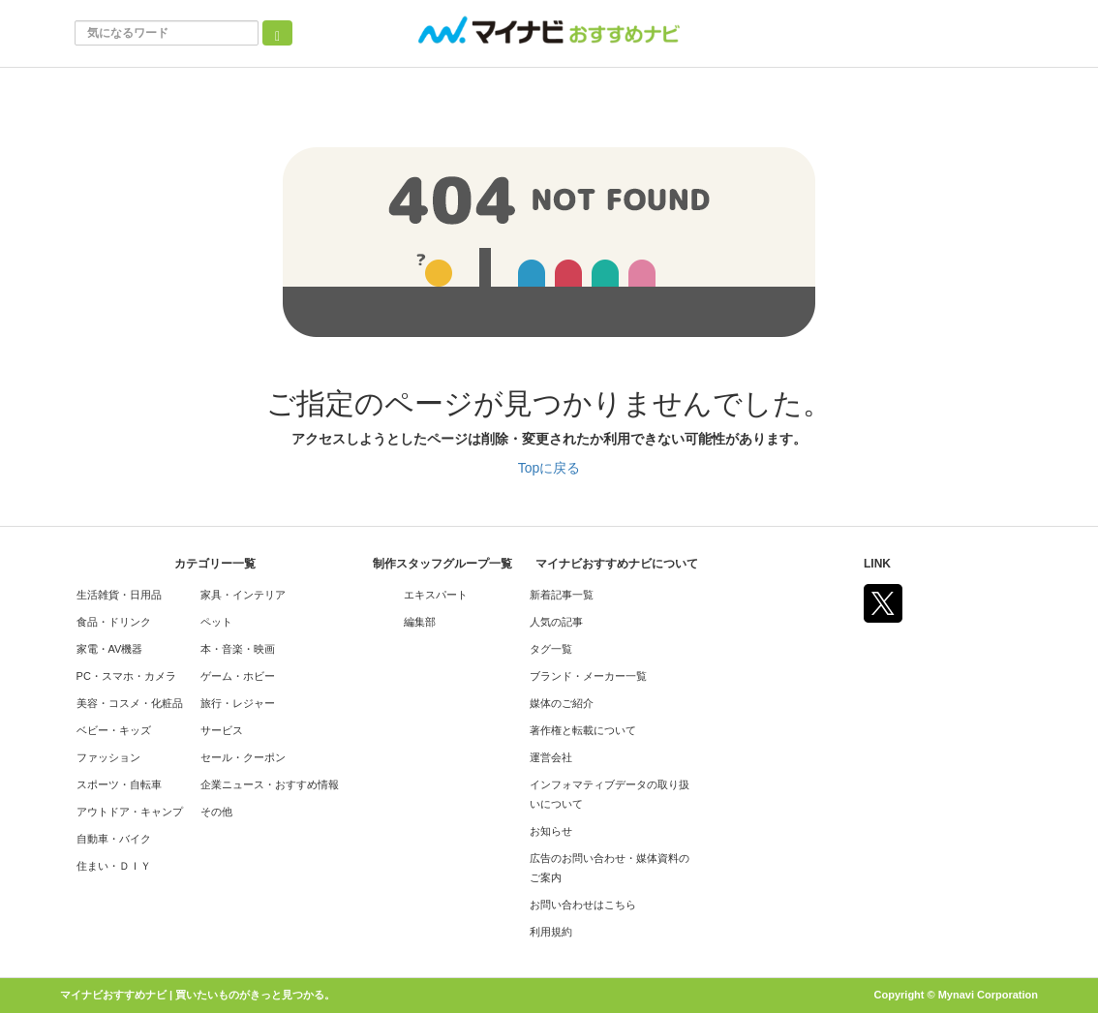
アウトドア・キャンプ (129, 811)
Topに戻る (549, 468)
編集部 (420, 622)
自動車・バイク (113, 838)
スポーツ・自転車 (119, 784)
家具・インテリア (243, 594)
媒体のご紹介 (562, 703)
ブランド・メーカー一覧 (588, 676)
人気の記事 (556, 622)
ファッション (108, 757)
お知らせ (551, 831)
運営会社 (551, 757)
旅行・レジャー (237, 703)
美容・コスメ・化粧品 (129, 703)
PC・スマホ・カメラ (126, 676)
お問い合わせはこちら (583, 904)
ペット (216, 622)
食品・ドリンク (113, 622)
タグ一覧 (551, 649)
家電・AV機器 (109, 649)
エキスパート (436, 594)
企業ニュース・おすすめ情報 (269, 784)
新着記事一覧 (562, 594)
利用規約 (551, 931)
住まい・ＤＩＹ (113, 866)
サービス (221, 730)
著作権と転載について (583, 730)
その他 (216, 811)
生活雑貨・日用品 (119, 594)
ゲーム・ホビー (237, 676)
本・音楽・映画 (237, 649)
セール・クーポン (243, 757)
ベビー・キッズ (113, 730)
